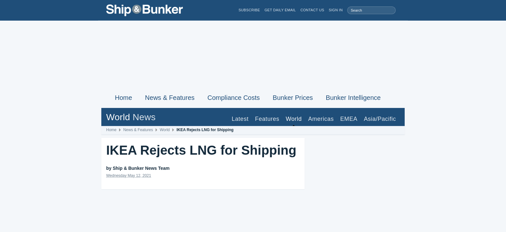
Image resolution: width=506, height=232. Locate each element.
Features (267, 119)
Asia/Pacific (380, 119)
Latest (240, 119)
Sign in (336, 10)
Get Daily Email (280, 10)
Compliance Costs (233, 97)
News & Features (169, 97)
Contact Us (312, 10)
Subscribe (249, 10)
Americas (321, 119)
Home (123, 97)
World (294, 119)
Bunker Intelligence (353, 97)
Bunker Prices (293, 97)
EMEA (348, 119)
